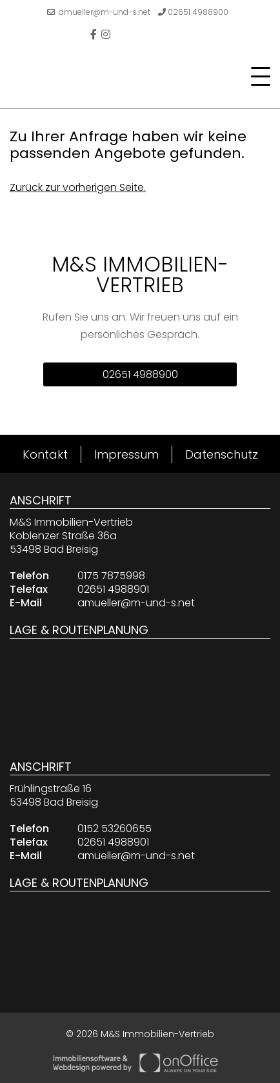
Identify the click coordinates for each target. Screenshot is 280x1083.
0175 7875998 (111, 575)
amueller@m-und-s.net (98, 11)
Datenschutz (221, 454)
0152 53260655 (114, 828)
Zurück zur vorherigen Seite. (78, 187)
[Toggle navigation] (256, 76)
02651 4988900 (193, 11)
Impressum (126, 454)
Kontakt (45, 454)
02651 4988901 (113, 589)
